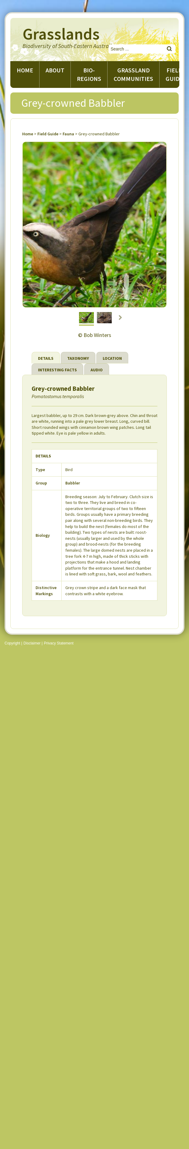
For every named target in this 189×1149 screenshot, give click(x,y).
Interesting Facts (57, 370)
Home (25, 70)
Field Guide (47, 134)
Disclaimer (31, 643)
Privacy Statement (58, 643)
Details (45, 358)
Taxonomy (78, 358)
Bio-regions (89, 74)
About (55, 70)
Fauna (68, 134)
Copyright (12, 643)
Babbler (72, 483)
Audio (97, 370)
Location (112, 358)
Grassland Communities (133, 74)
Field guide (174, 74)
